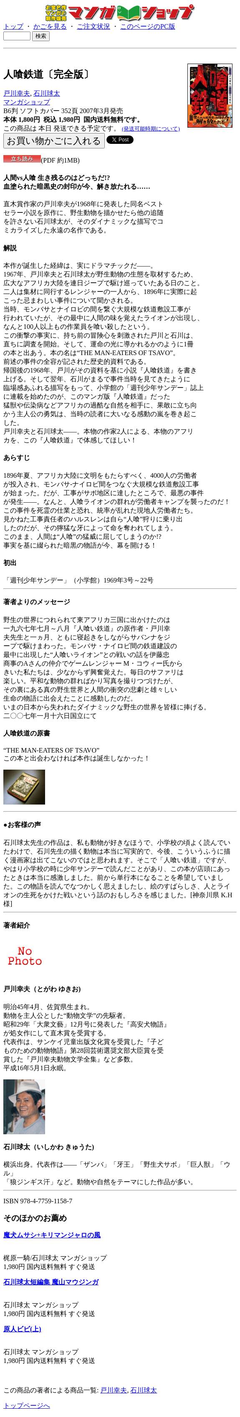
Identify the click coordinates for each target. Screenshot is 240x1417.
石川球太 (46, 93)
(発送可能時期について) (151, 129)
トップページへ (26, 1405)
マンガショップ (26, 102)
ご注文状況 (93, 26)
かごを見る (50, 26)
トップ (13, 26)
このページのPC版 (147, 26)
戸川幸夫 (16, 93)
